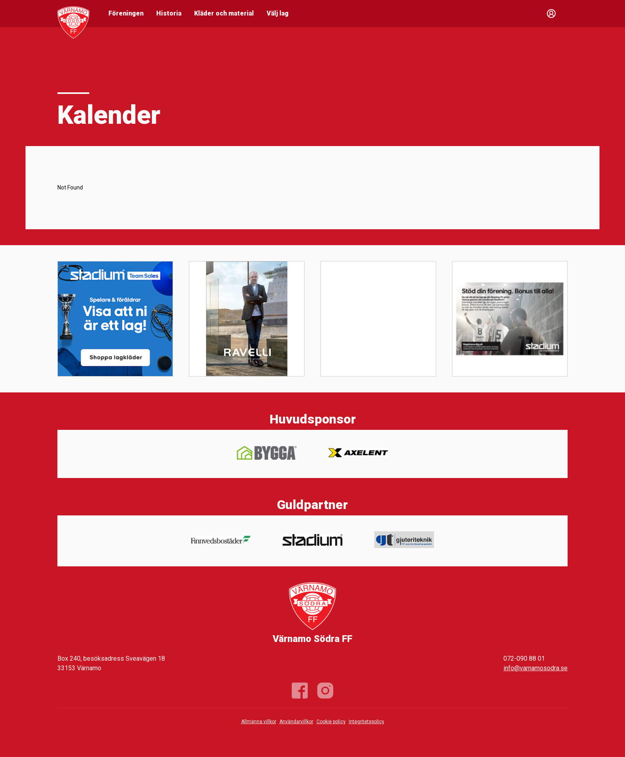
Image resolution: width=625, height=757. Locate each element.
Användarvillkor (296, 721)
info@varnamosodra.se (535, 668)
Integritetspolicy (366, 721)
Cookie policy (331, 721)
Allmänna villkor (258, 721)
